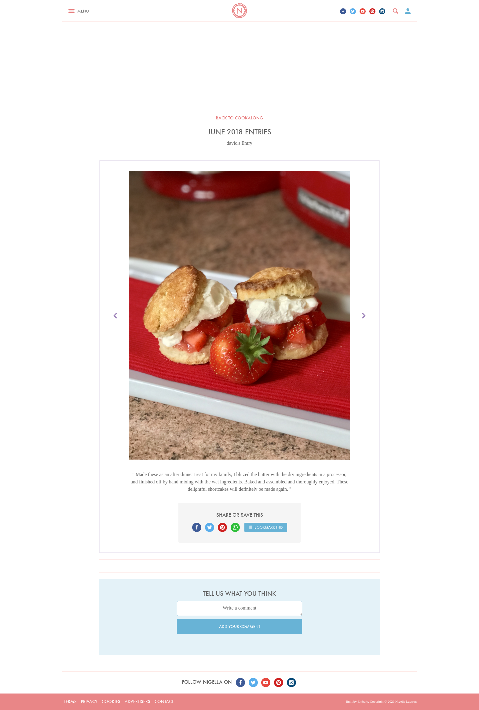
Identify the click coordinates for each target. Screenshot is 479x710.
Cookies (111, 701)
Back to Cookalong (239, 118)
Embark (362, 701)
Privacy (89, 701)
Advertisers (137, 701)
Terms (70, 701)
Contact (164, 701)
